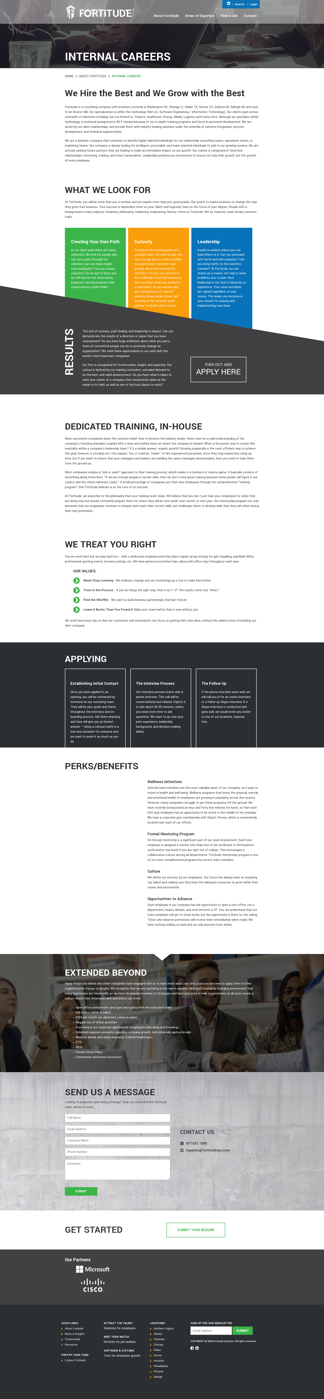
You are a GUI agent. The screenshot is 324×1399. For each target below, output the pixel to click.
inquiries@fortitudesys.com (208, 1150)
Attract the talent (118, 1323)
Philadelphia (161, 1366)
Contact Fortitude (75, 1360)
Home (69, 76)
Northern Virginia (164, 1328)
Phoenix (158, 1371)
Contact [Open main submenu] (250, 15)
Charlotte (159, 1339)
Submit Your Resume (195, 1230)
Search (239, 4)
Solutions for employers (120, 1328)
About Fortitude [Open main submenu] (166, 15)
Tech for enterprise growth (122, 1356)
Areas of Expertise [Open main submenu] (199, 15)
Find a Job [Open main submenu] (229, 15)
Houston (159, 1361)
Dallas (157, 1350)
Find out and (218, 369)
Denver (158, 1355)
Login (253, 4)
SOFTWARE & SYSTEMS (119, 1351)
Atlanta (158, 1334)
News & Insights (75, 1334)
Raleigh (158, 1377)
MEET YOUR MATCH (116, 1337)
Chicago (159, 1345)
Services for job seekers (120, 1342)
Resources (71, 1345)
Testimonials (72, 1339)
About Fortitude (92, 76)
